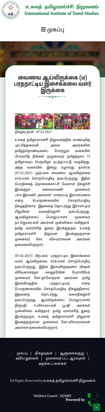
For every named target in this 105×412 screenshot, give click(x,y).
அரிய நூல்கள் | (29, 358)
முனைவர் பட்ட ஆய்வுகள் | (68, 358)
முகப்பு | (24, 353)
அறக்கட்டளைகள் (52, 364)
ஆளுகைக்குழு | (74, 353)
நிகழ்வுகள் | (46, 353)
